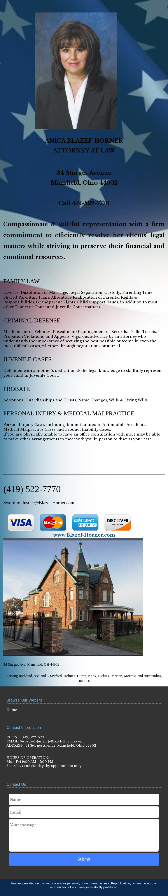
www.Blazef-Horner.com (84, 535)
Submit (84, 859)
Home (12, 710)
